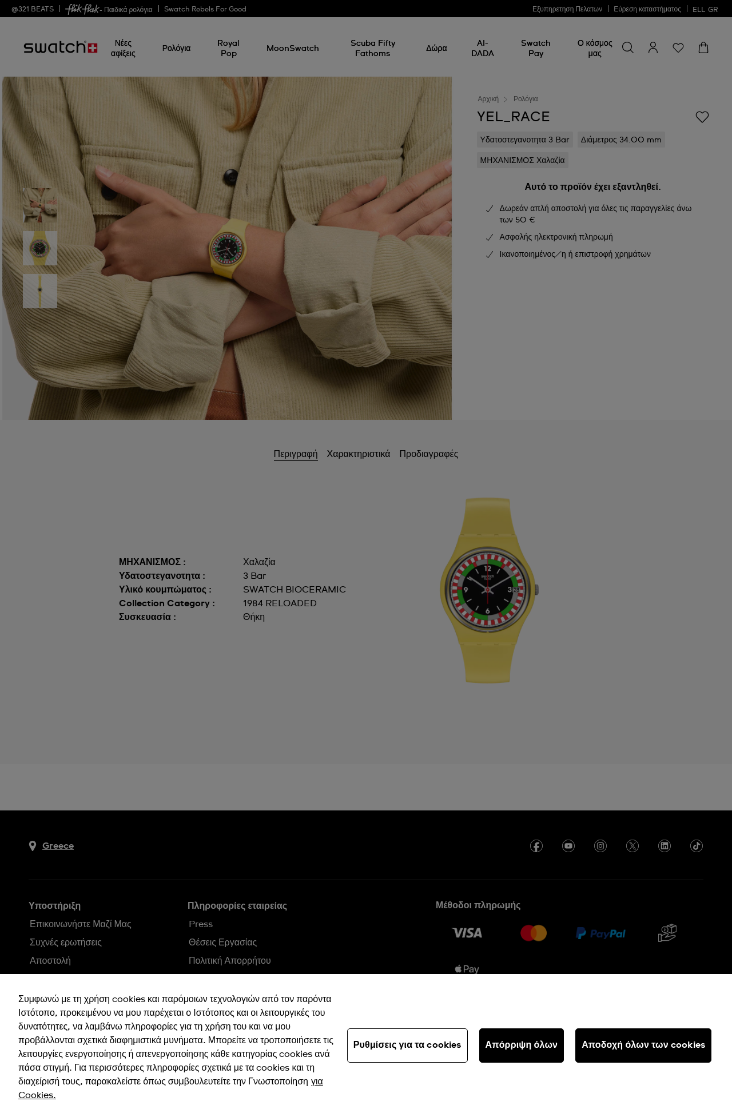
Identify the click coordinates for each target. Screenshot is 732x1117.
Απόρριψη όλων (522, 1045)
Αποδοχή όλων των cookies (643, 1045)
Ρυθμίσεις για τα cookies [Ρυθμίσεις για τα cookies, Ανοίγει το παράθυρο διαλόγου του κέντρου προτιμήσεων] (407, 1045)
